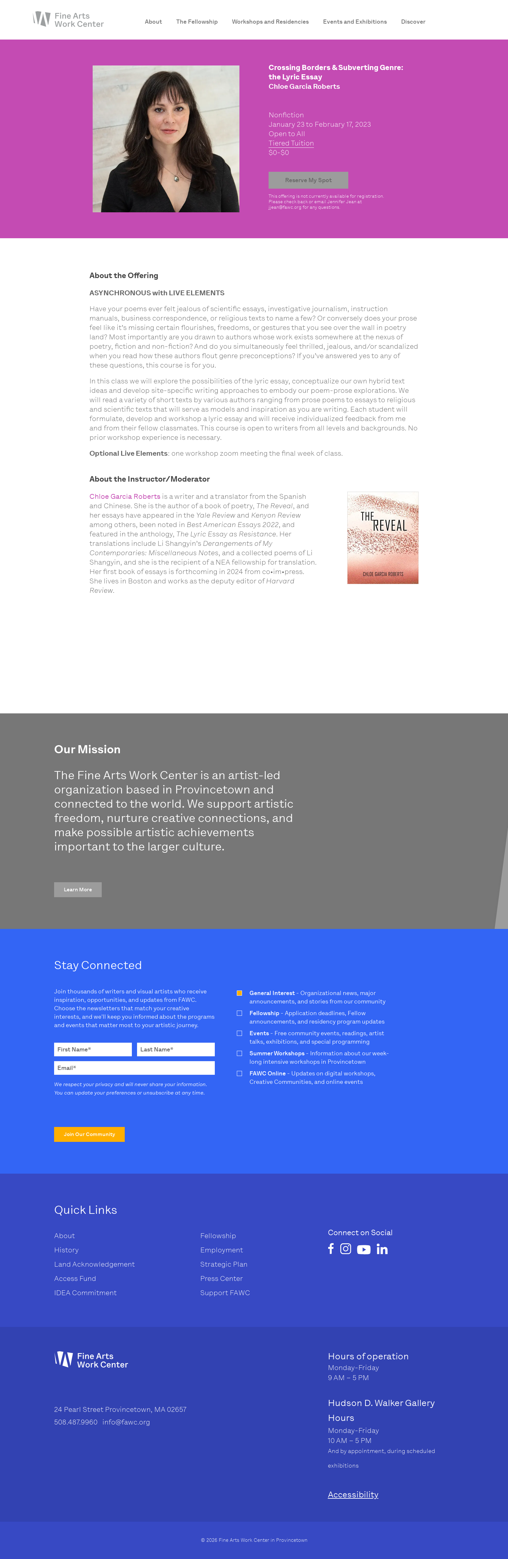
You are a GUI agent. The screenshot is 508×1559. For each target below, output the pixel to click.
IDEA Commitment (85, 1292)
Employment (221, 1250)
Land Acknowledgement (94, 1264)
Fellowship (218, 1235)
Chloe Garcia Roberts (124, 496)
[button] (78, 889)
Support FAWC (225, 1292)
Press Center (221, 1278)
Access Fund (75, 1278)
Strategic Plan (224, 1264)
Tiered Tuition (291, 143)
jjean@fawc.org (285, 207)
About (64, 1235)
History (66, 1250)
